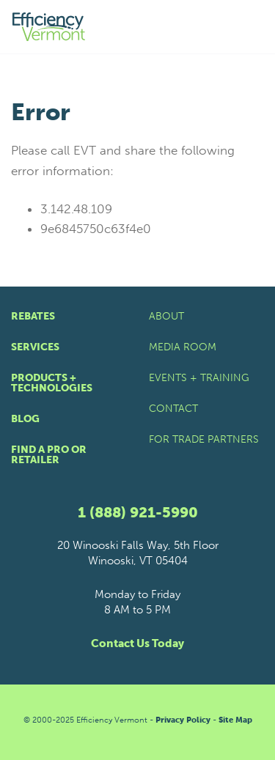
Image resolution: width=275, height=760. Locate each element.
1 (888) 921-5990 (138, 512)
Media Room (182, 347)
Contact (173, 408)
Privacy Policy (182, 720)
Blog (25, 419)
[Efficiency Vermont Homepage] (49, 26)
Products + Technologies (51, 383)
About (166, 316)
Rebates (33, 316)
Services (35, 347)
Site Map (235, 720)
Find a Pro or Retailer (49, 454)
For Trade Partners (204, 439)
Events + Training (199, 378)
